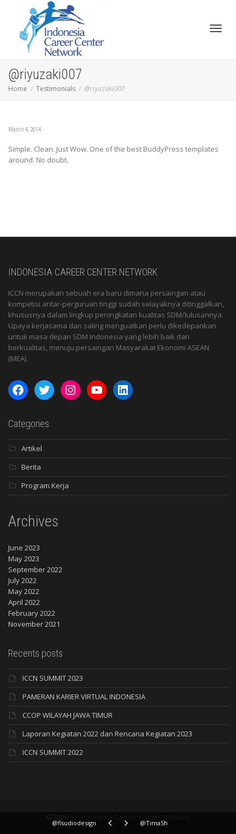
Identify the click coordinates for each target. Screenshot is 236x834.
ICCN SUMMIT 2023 (52, 678)
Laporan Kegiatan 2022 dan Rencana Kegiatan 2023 (107, 734)
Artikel (31, 448)
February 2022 (31, 613)
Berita (31, 467)
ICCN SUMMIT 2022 (52, 752)
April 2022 (24, 602)
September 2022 (35, 569)
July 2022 (22, 580)
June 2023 (24, 548)
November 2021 (34, 624)
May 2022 (23, 591)
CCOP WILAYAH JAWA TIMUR (67, 715)
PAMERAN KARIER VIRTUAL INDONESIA (83, 696)
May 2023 (23, 558)
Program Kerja (45, 485)
